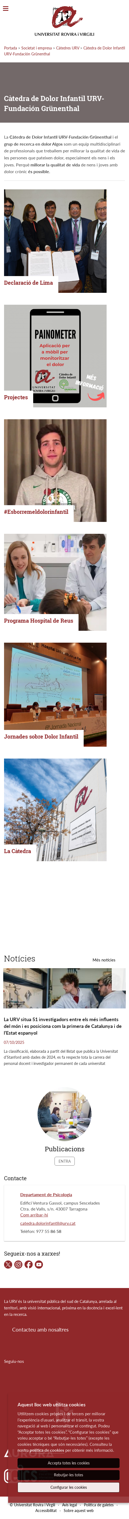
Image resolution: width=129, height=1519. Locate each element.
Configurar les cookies (68, 1487)
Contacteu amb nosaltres (40, 1329)
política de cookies (47, 1450)
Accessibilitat (46, 1510)
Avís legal (69, 1505)
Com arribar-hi (34, 1214)
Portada (10, 48)
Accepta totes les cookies (69, 1463)
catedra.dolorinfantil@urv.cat (48, 1223)
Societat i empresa (36, 48)
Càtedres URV (67, 48)
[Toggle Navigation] (5, 8)
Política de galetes (99, 1505)
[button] (120, 979)
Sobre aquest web (79, 1510)
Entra (65, 1161)
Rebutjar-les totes (68, 1475)
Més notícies (104, 959)
